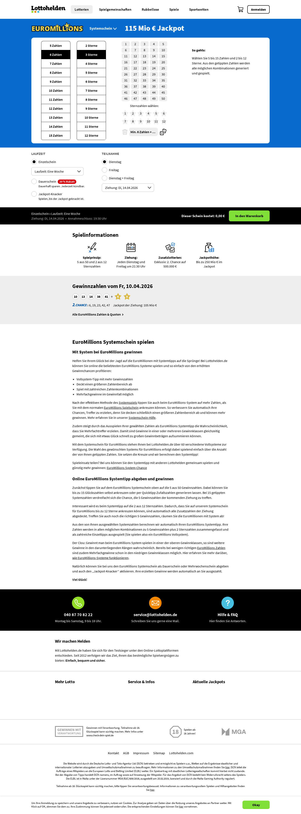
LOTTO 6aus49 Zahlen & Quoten (215, 700)
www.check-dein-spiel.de (100, 769)
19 (154, 62)
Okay (256, 805)
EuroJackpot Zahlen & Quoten (214, 719)
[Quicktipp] (163, 132)
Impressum (141, 787)
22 (135, 68)
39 (154, 86)
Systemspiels (128, 402)
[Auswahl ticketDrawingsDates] (128, 187)
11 (126, 56)
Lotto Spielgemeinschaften (74, 717)
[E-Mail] (155, 610)
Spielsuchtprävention (143, 726)
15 (163, 56)
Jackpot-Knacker (61, 196)
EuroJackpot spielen (207, 714)
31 (126, 80)
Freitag (114, 170)
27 (135, 74)
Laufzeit (38, 154)
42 (135, 92)
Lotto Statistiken (66, 699)
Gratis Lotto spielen (68, 734)
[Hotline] (78, 610)
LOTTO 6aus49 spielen (208, 695)
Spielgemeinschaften (115, 9)
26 (126, 74)
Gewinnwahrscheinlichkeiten (75, 708)
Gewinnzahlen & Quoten (72, 690)
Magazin (134, 708)
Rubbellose (150, 9)
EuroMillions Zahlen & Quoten (214, 738)
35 (163, 80)
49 (154, 98)
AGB (126, 787)
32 (135, 80)
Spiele (174, 9)
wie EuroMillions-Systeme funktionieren (100, 558)
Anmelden (258, 9)
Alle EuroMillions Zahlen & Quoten (96, 314)
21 (126, 68)
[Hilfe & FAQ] (227, 610)
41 (126, 92)
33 (144, 80)
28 (144, 74)
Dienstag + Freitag (121, 178)
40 (163, 86)
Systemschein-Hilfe (142, 417)
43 (144, 92)
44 (154, 92)
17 (135, 62)
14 (154, 56)
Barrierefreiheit (139, 743)
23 (144, 68)
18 (144, 62)
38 (144, 86)
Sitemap (159, 787)
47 (135, 98)
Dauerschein (61, 183)
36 (126, 86)
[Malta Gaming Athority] (234, 765)
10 (163, 50)
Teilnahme (110, 154)
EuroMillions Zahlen (211, 548)
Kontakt (133, 717)
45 (163, 92)
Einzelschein (47, 162)
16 (126, 62)
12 (135, 56)
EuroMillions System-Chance (127, 468)
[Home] (51, 9)
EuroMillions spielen (207, 733)
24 (154, 68)
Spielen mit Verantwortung (69, 765)
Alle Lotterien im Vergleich (73, 726)
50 (163, 98)
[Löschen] (125, 132)
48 (144, 98)
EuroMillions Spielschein (121, 407)
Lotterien (82, 9)
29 (154, 74)
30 (163, 74)
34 (154, 80)
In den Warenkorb (249, 216)
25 (163, 68)
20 (163, 62)
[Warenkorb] (240, 9)
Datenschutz (136, 734)
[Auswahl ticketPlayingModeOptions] (57, 171)
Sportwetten (199, 9)
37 (135, 86)
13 (144, 56)
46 (126, 98)
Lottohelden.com (181, 787)
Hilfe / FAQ (135, 690)
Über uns (134, 699)
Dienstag (115, 162)
